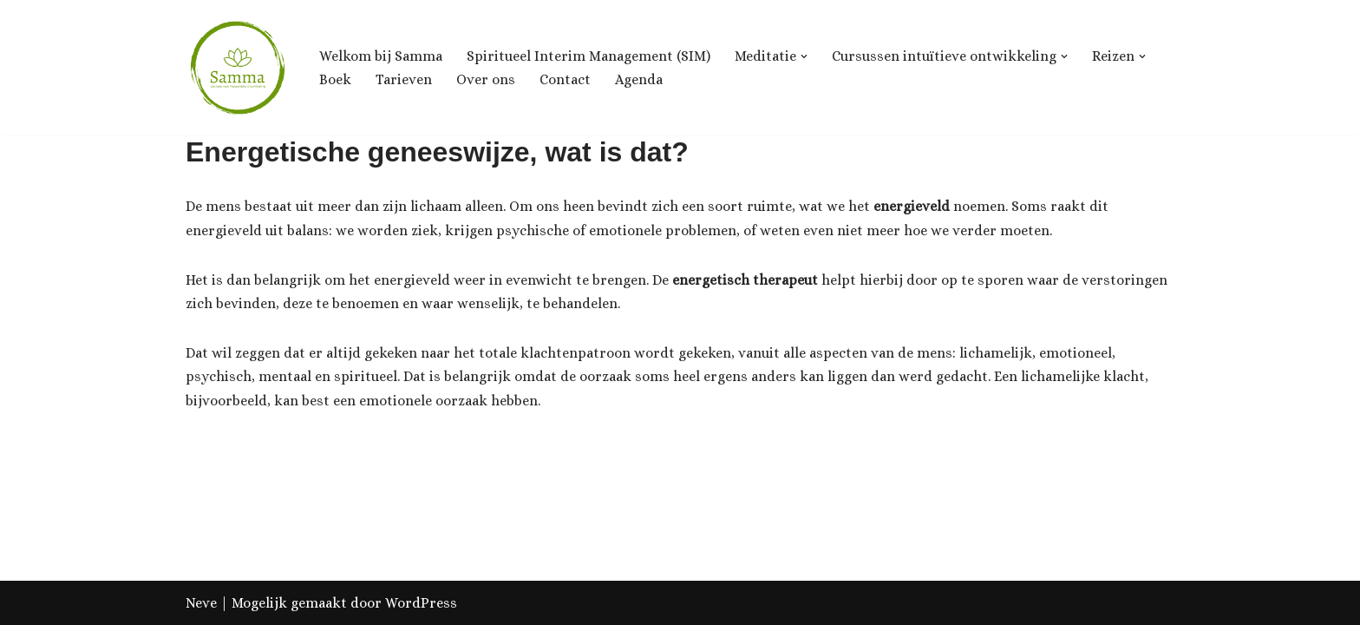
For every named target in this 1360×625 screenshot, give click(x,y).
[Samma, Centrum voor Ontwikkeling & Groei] (238, 68)
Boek (335, 79)
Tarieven (404, 79)
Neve (201, 603)
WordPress (421, 603)
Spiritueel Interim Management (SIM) (588, 56)
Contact (565, 79)
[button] (804, 56)
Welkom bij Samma (380, 56)
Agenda (639, 79)
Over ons (485, 79)
